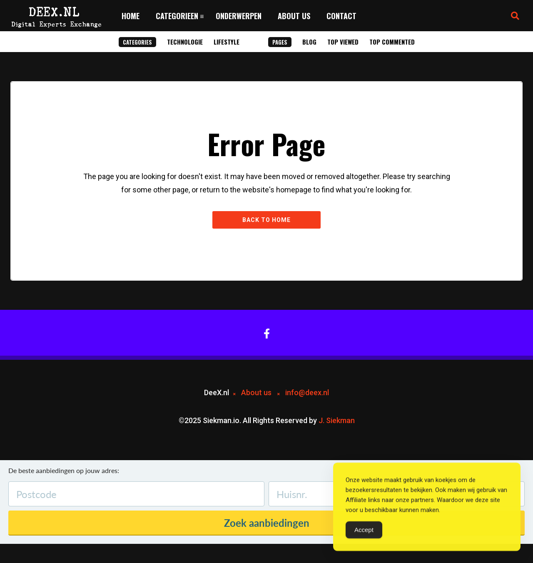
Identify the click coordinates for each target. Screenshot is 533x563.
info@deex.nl (307, 392)
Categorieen (177, 15)
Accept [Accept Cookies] (364, 531)
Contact (341, 15)
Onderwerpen (239, 15)
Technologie (185, 41)
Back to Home (266, 220)
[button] (515, 16)
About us (294, 15)
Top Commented (392, 41)
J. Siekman (337, 420)
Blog (309, 41)
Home (130, 15)
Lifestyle (226, 41)
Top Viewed (343, 41)
